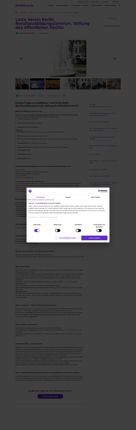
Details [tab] (68, 197)
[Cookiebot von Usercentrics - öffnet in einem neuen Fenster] (99, 191)
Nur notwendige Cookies (68, 238)
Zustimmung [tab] (40, 197)
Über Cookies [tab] (95, 197)
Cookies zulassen (94, 238)
